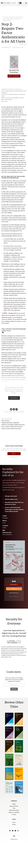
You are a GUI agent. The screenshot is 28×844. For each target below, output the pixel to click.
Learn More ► (14, 398)
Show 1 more (4, 101)
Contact (14, 814)
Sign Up (14, 689)
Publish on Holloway (14, 812)
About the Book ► (14, 457)
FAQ (14, 808)
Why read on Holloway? (14, 596)
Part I (18, 341)
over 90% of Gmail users (13, 210)
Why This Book (5, 420)
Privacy (14, 824)
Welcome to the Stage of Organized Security (13, 424)
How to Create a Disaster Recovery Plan (11, 426)
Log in (14, 3)
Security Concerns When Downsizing (11, 428)
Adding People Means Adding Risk (10, 422)
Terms (14, 822)
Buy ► (14, 453)
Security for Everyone (8, 17)
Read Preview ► (14, 593)
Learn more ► (14, 584)
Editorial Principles (14, 810)
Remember (5, 120)
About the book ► (14, 76)
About (14, 804)
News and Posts (14, 806)
